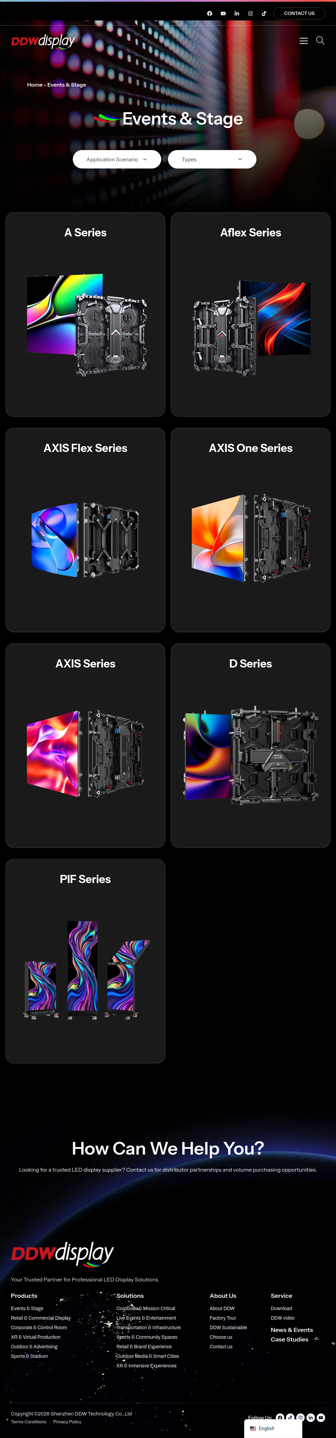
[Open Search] (320, 41)
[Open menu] (304, 41)
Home (35, 84)
